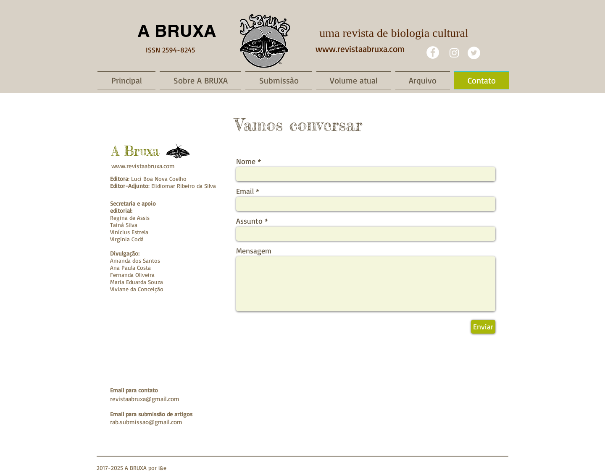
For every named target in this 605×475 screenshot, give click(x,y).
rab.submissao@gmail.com (146, 422)
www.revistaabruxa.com (360, 48)
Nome (245, 161)
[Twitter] (474, 53)
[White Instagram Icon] (454, 53)
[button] (200, 80)
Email (245, 191)
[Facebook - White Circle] (432, 52)
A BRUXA (176, 31)
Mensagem (253, 250)
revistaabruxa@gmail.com (144, 399)
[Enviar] (483, 327)
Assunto (249, 220)
